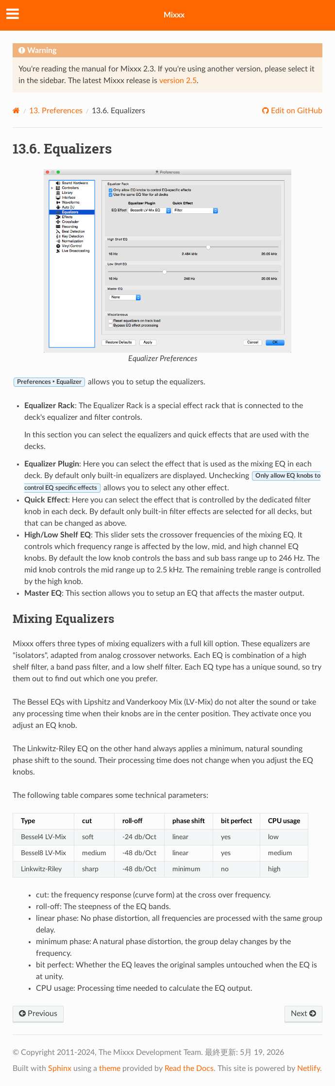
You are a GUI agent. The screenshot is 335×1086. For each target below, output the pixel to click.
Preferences (56, 111)
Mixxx (174, 15)
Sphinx (59, 1068)
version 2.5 (178, 81)
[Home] (16, 110)
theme (109, 1068)
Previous (38, 1013)
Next (303, 1013)
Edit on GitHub (295, 111)
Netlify (308, 1068)
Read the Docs (189, 1068)
